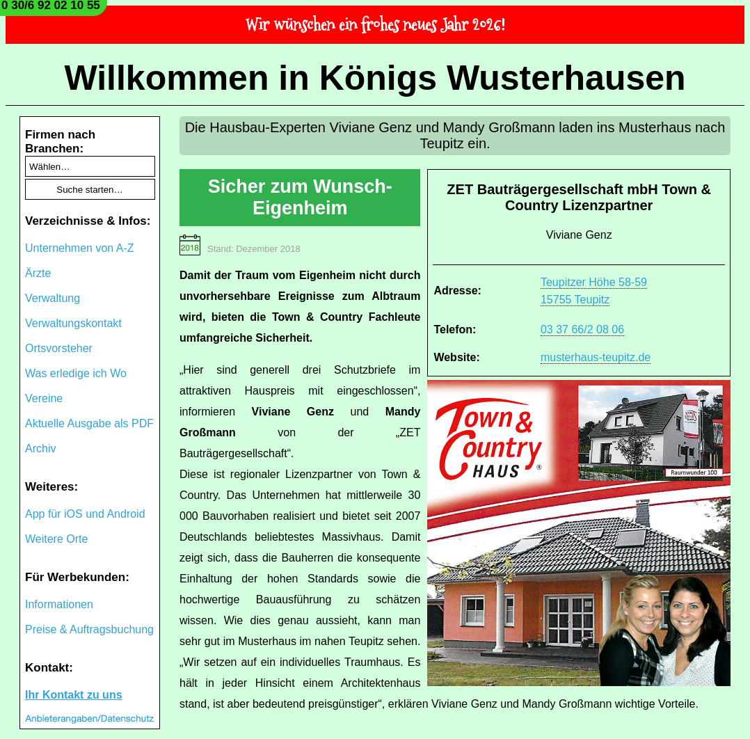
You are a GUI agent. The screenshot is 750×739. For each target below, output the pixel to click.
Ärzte (38, 273)
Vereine (44, 398)
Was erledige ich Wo (76, 373)
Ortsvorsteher (59, 348)
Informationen (59, 604)
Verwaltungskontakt (73, 323)
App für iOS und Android (85, 514)
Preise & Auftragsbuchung (89, 629)
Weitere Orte (56, 539)
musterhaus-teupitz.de (596, 357)
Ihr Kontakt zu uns (73, 695)
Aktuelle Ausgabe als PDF (89, 423)
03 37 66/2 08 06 (582, 329)
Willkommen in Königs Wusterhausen (374, 77)
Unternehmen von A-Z (79, 248)
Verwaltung (52, 298)
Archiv (40, 448)
